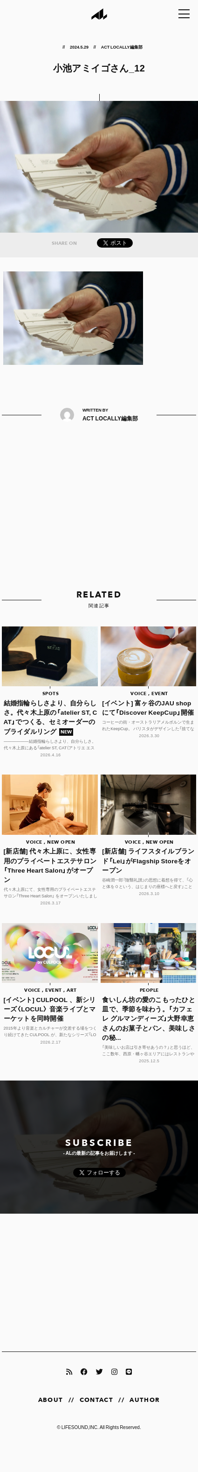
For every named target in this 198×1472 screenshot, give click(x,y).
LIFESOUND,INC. (80, 1426)
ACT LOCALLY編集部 (122, 46)
